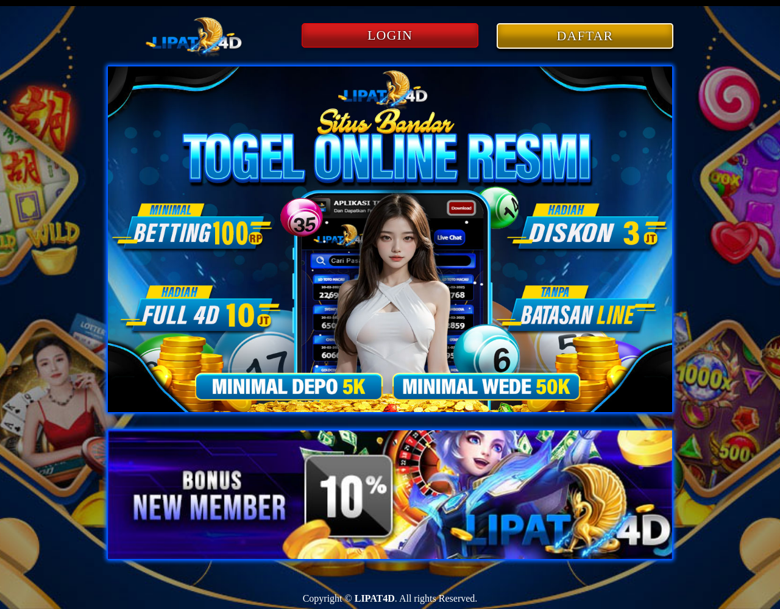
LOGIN (390, 35)
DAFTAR (585, 35)
